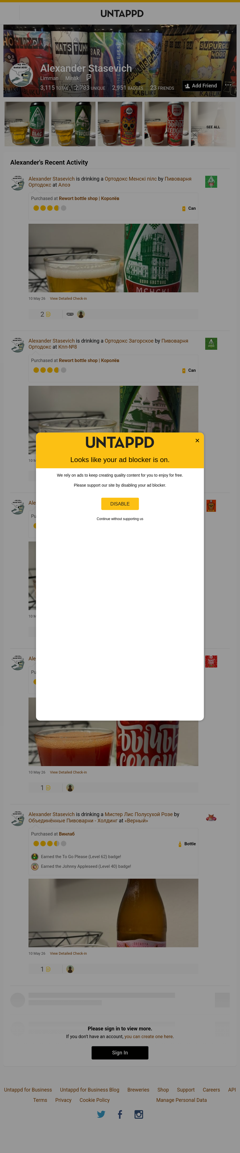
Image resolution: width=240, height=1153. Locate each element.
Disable (120, 503)
